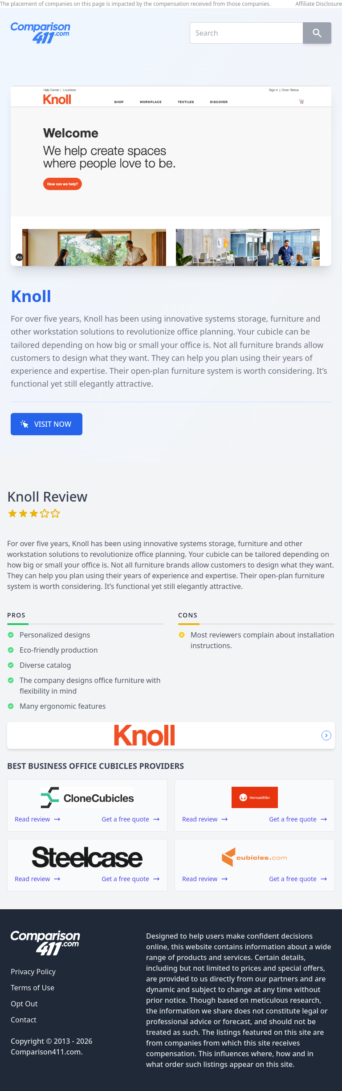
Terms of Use (32, 988)
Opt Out (24, 1004)
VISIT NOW (45, 424)
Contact (24, 1020)
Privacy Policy (33, 972)
